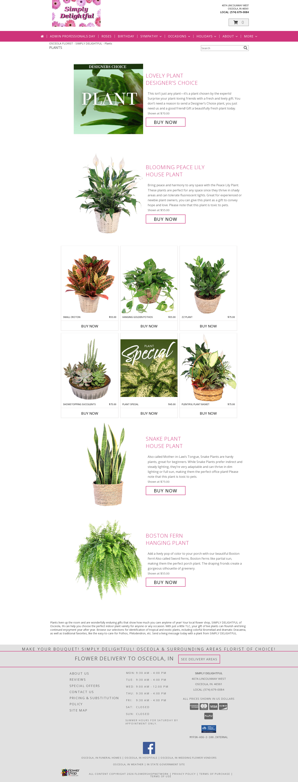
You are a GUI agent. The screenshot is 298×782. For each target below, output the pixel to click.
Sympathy (151, 36)
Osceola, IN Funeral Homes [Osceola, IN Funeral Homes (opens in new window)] (101, 757)
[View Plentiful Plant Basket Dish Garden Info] (208, 367)
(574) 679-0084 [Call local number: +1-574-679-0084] (239, 12)
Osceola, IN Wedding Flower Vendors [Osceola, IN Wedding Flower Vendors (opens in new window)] (189, 757)
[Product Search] (221, 48)
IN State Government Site (166, 764)
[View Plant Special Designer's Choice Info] (149, 367)
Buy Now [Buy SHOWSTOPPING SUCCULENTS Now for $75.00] (89, 413)
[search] (246, 48)
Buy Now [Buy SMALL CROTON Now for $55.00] (89, 326)
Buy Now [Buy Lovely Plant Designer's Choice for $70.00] (165, 122)
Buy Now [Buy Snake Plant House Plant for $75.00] (165, 490)
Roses (106, 36)
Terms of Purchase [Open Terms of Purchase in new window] (214, 773)
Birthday (126, 36)
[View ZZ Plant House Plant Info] (208, 280)
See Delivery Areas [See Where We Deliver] (199, 659)
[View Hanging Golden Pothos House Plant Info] (149, 280)
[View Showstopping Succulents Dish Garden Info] (89, 367)
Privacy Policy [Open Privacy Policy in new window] (184, 773)
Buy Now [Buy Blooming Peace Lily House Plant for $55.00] (165, 219)
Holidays (207, 36)
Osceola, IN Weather (128, 764)
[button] (239, 22)
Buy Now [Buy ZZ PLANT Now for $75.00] (208, 326)
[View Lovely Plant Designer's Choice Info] (109, 99)
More (251, 36)
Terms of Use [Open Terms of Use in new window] (160, 776)
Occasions (179, 36)
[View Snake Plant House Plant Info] (109, 465)
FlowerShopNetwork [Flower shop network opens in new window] (152, 773)
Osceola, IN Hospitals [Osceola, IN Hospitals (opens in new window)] (141, 757)
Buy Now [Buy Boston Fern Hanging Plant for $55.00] (165, 582)
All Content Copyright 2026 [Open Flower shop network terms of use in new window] (111, 773)
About (231, 36)
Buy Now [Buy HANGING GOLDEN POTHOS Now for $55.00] (149, 326)
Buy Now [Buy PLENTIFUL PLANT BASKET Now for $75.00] (208, 413)
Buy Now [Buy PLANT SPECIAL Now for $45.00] (149, 413)
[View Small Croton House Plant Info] (89, 280)
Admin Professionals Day (72, 36)
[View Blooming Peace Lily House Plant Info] (109, 193)
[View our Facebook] (149, 753)
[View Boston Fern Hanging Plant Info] (109, 559)
